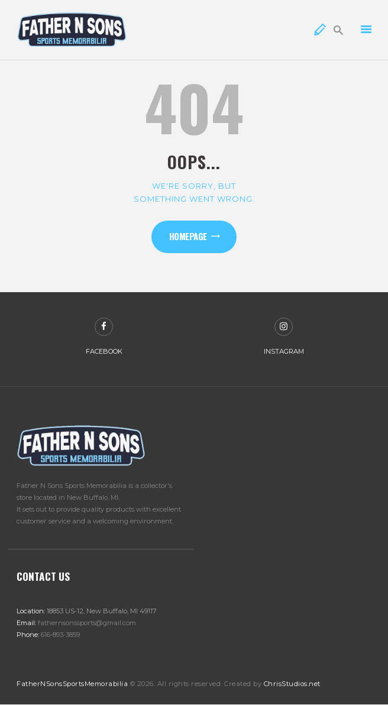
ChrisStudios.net (292, 684)
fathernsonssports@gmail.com (87, 623)
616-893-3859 (60, 634)
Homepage (188, 235)
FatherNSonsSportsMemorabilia (72, 684)
